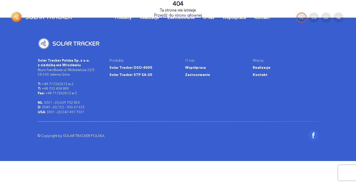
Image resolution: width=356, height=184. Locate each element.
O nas (208, 17)
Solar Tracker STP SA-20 (130, 75)
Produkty (123, 17)
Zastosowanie (181, 17)
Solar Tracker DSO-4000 (130, 67)
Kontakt (262, 17)
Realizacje (149, 17)
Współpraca (234, 17)
